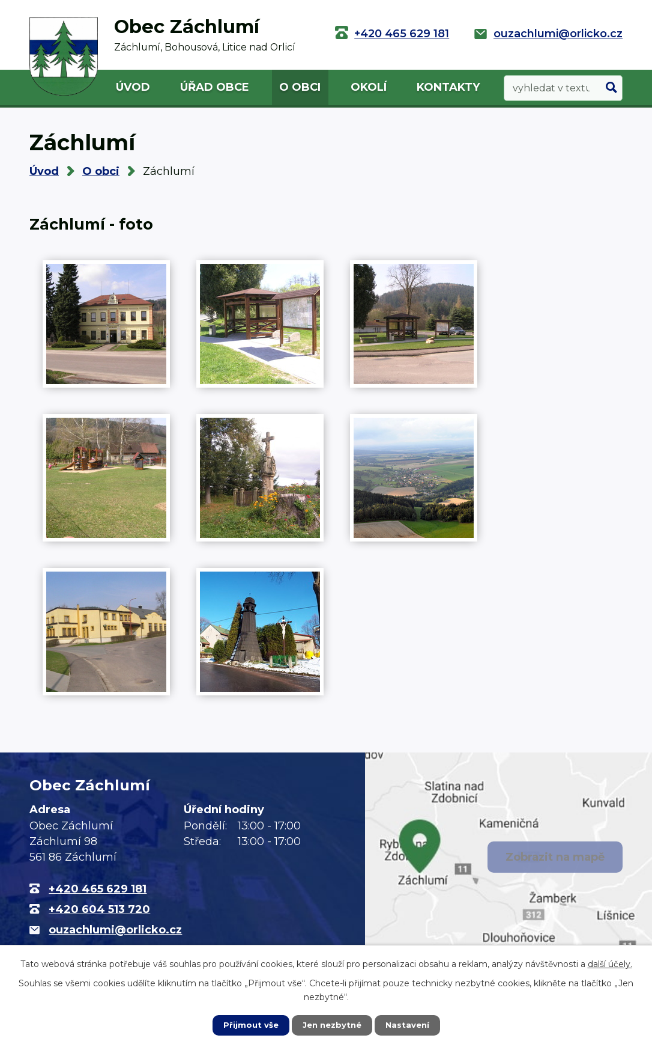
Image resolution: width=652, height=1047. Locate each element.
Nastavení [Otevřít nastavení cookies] (410, 1024)
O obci (300, 87)
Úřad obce (214, 87)
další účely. (610, 962)
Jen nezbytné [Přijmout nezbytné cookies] (331, 1024)
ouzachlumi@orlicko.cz (558, 33)
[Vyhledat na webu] (563, 88)
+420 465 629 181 (401, 33)
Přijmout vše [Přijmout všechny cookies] (248, 1024)
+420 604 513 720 (99, 909)
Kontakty (448, 87)
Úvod (133, 87)
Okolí (369, 87)
